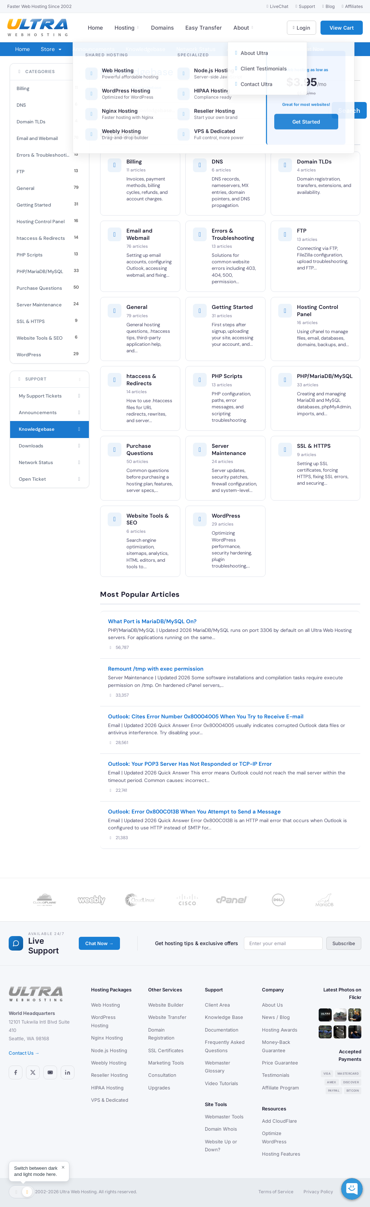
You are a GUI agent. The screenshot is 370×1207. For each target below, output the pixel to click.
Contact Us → (24, 1053)
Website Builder (166, 1005)
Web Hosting (105, 1005)
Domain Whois (221, 1129)
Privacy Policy (318, 1191)
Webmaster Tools (224, 1116)
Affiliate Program (280, 1088)
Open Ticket (49, 479)
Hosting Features (281, 1154)
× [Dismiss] (63, 1167)
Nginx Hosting (107, 1038)
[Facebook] (15, 1072)
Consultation (162, 1075)
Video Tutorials (221, 1083)
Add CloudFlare (279, 1121)
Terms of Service (275, 1191)
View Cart (342, 28)
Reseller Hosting (109, 1075)
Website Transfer (167, 1017)
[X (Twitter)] (33, 1072)
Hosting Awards (279, 1030)
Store (51, 49)
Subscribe (343, 943)
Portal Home (111, 87)
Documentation (221, 1030)
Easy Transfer (203, 27)
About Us (272, 1005)
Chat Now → (99, 943)
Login (301, 28)
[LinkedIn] (67, 1072)
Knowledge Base (224, 1017)
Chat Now (311, 49)
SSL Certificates (166, 1050)
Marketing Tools (166, 1063)
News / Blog (276, 1017)
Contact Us (273, 49)
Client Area (217, 1005)
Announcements (93, 49)
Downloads (49, 446)
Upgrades (159, 1088)
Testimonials (275, 1075)
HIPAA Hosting (107, 1088)
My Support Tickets (49, 396)
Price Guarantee (280, 1063)
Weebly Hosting (108, 1063)
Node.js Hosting (109, 1050)
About (243, 27)
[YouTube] (50, 1072)
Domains (162, 27)
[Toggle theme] (22, 1191)
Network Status (196, 49)
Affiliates (238, 49)
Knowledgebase (145, 49)
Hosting (127, 27)
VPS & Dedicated (109, 1100)
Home (95, 27)
